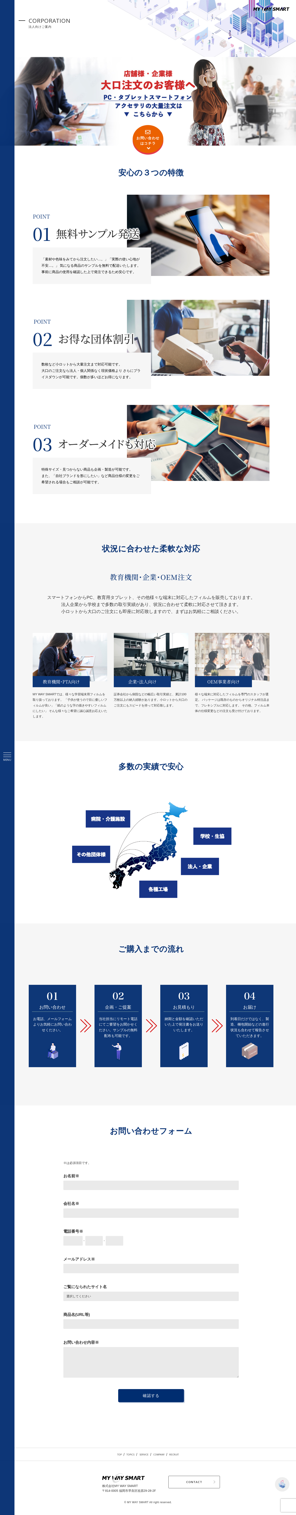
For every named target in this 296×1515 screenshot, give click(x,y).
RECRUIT (180, 1454)
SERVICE (143, 1454)
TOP (113, 1454)
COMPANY (161, 1454)
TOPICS (126, 1454)
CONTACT (176, 1482)
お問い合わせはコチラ (148, 140)
